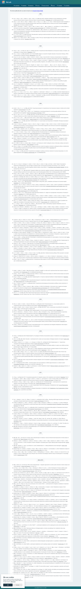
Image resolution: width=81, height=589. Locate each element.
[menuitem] (16, 5)
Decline (17, 585)
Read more (13, 581)
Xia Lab (8, 2)
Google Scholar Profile (38, 10)
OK (8, 585)
